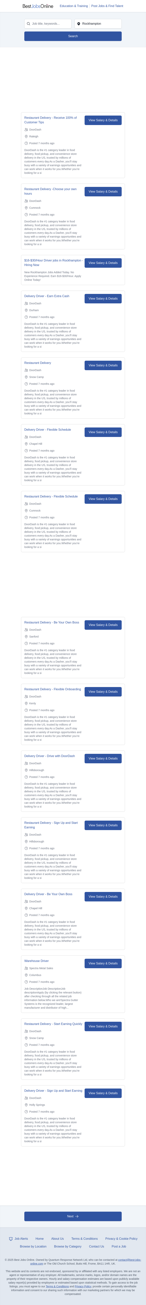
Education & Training (74, 6)
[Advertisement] (73, 79)
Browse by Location (33, 1246)
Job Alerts (18, 1238)
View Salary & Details (103, 120)
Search (73, 36)
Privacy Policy (83, 1286)
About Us (57, 1238)
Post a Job (119, 1246)
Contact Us (96, 1246)
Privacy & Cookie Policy (121, 1238)
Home (40, 1238)
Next (73, 1216)
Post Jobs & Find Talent (107, 6)
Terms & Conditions (84, 1238)
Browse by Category (67, 1246)
